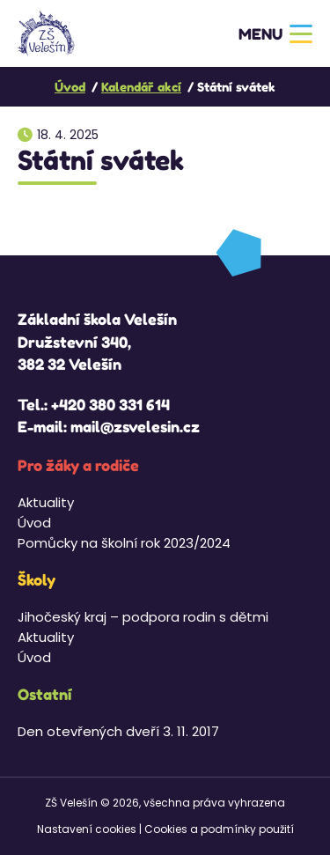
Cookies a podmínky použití (219, 829)
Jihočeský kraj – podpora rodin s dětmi (143, 617)
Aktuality (46, 502)
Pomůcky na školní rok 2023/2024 (124, 543)
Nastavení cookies (86, 829)
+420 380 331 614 (110, 404)
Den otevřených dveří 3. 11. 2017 (118, 731)
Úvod (34, 522)
